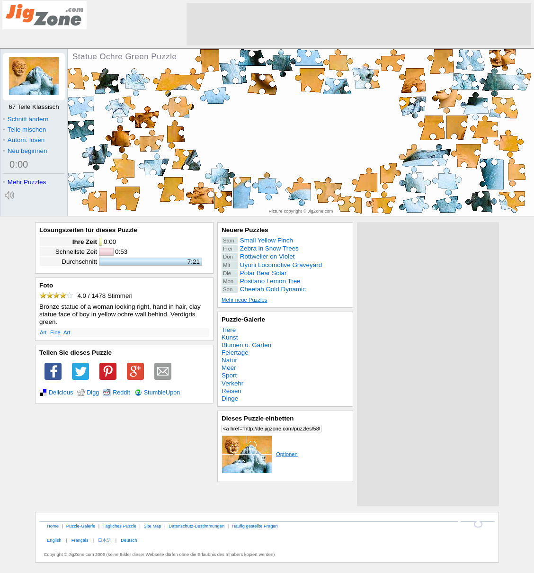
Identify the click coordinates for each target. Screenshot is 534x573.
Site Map (152, 525)
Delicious (61, 392)
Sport (229, 375)
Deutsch (129, 540)
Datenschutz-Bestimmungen (196, 525)
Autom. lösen (23, 139)
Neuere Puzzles (245, 229)
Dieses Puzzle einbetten (258, 418)
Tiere (229, 329)
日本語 (104, 540)
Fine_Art (60, 332)
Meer (229, 367)
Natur (229, 360)
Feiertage (235, 352)
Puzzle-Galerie (243, 319)
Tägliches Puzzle (119, 525)
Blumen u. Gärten (246, 345)
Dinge (230, 398)
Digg (93, 392)
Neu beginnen (25, 150)
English (54, 540)
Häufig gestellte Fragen (255, 525)
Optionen (260, 454)
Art (43, 332)
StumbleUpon (162, 392)
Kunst (230, 337)
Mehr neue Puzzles (244, 300)
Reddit (121, 392)
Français (80, 540)
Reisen (231, 390)
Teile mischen (24, 129)
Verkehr (232, 383)
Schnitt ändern (25, 119)
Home (53, 525)
